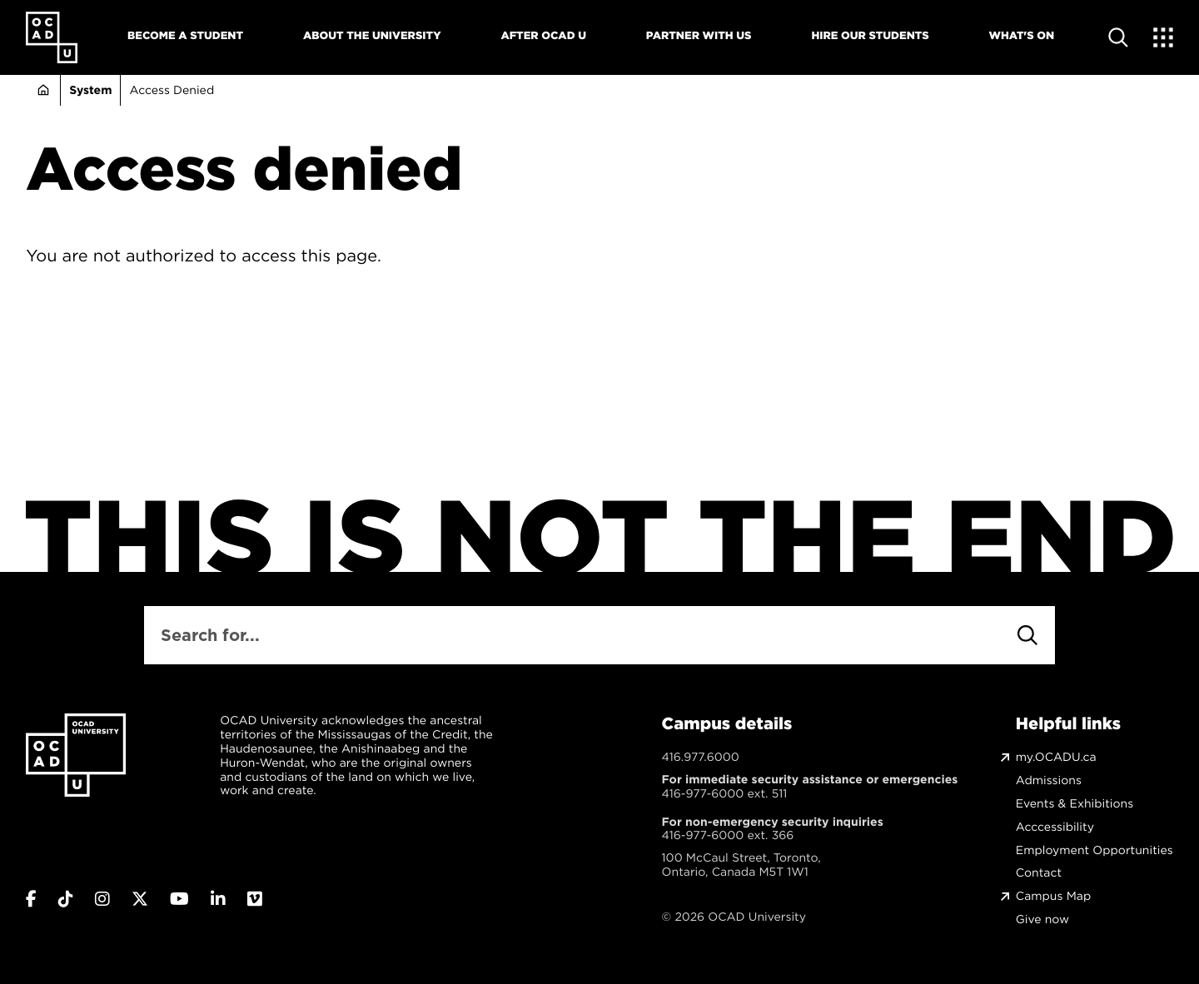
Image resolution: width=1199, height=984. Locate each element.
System (90, 90)
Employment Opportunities (1094, 850)
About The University (372, 35)
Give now (1042, 919)
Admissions (1049, 780)
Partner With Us (699, 35)
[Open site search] (1118, 37)
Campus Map (1053, 896)
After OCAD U (543, 35)
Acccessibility (1055, 827)
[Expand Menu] (1163, 37)
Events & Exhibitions (1074, 804)
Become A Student (185, 35)
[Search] (1027, 635)
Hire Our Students (869, 35)
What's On (1022, 35)
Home (43, 90)
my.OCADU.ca (1056, 757)
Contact (1039, 873)
